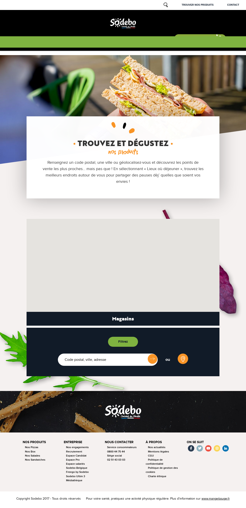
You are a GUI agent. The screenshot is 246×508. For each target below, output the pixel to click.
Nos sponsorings (129, 42)
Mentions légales (158, 453)
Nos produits (26, 42)
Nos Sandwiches (35, 461)
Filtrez (123, 342)
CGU (151, 457)
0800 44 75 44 (116, 453)
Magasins (123, 319)
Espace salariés (75, 466)
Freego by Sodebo (77, 474)
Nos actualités (156, 449)
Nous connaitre (81, 42)
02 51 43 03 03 (116, 461)
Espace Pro (73, 461)
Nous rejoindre (158, 42)
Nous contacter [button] (120, 444)
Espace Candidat (76, 457)
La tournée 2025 (53, 42)
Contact (233, 4)
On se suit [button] (196, 444)
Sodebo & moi (193, 40)
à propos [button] (154, 444)
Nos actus (105, 42)
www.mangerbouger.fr (214, 501)
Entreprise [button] (74, 444)
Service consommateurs (122, 449)
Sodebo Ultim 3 (75, 478)
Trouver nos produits (198, 4)
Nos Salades (32, 457)
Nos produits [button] (35, 444)
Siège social (114, 457)
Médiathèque (74, 482)
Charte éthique (157, 478)
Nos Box (30, 453)
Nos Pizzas (31, 449)
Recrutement (74, 453)
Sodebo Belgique (76, 470)
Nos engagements (77, 449)
